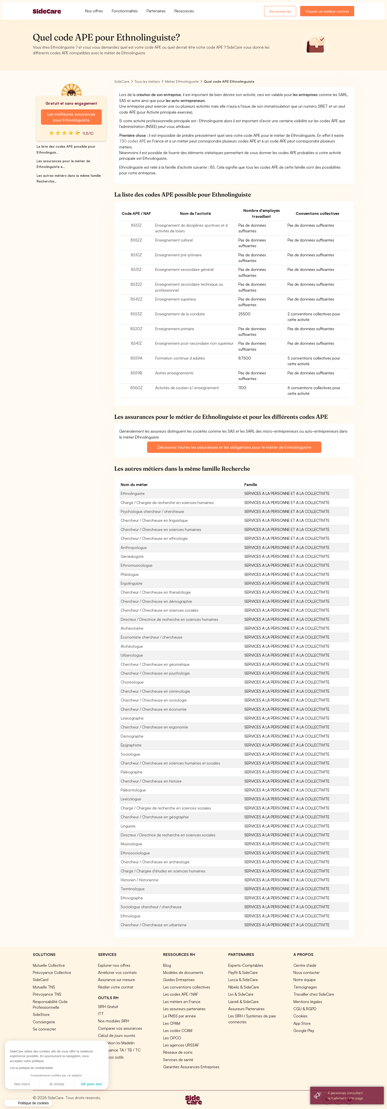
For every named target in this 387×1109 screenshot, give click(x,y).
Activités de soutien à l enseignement (187, 387)
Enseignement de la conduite (180, 313)
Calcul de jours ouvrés (116, 1035)
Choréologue (132, 682)
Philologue (130, 574)
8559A (136, 358)
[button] (28, 1103)
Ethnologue (130, 915)
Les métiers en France (181, 1001)
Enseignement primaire (174, 328)
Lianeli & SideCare (243, 1001)
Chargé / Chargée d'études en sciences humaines (163, 870)
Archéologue (132, 646)
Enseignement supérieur (175, 299)
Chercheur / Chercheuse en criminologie (155, 691)
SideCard (40, 979)
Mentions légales (307, 1001)
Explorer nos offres (114, 965)
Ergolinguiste (131, 583)
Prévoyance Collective (52, 972)
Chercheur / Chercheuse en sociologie (154, 700)
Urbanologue (132, 655)
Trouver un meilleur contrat (327, 11)
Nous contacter (306, 972)
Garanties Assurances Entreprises (191, 1066)
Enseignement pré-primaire (178, 254)
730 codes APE (132, 141)
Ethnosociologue (135, 852)
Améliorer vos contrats (117, 972)
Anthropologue (134, 547)
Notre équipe (304, 979)
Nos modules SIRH (113, 1020)
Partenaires (156, 10)
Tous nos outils (111, 1057)
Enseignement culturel (174, 240)
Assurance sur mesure (116, 979)
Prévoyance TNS (47, 994)
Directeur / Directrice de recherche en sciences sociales (168, 834)
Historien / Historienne (139, 879)
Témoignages (305, 987)
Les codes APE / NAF (180, 994)
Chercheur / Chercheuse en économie (154, 709)
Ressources (184, 10)
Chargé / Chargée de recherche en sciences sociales (166, 808)
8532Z (136, 284)
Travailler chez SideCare (313, 994)
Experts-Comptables (245, 965)
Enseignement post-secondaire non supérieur (194, 343)
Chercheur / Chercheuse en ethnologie (154, 538)
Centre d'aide (304, 965)
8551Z (136, 225)
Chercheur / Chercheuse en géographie (155, 816)
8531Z (136, 269)
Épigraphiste (131, 745)
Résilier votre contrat (115, 987)
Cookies (300, 1015)
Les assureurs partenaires (184, 1008)
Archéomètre (132, 628)
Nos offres (94, 10)
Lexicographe (132, 718)
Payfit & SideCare (243, 972)
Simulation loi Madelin (116, 1042)
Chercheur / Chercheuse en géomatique (155, 664)
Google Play (303, 1030)
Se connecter (280, 11)
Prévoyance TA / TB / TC (119, 1050)
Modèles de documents (183, 972)
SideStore (41, 1014)
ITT (101, 1013)
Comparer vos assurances (120, 1028)
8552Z (136, 240)
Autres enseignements (174, 372)
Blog (167, 965)
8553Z (136, 313)
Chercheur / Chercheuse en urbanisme (154, 924)
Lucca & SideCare (243, 979)
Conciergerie (44, 1021)
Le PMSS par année (179, 1015)
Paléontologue (133, 789)
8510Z (136, 254)
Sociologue (130, 754)
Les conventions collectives (186, 987)
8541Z (136, 343)
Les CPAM (171, 1023)
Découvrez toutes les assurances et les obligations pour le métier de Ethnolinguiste (234, 447)
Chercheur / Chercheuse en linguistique (154, 520)
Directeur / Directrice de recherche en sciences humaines (169, 619)
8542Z (136, 299)
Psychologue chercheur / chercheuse (152, 511)
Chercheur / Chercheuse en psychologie (155, 673)
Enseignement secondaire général (184, 269)
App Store (302, 1023)
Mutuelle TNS (44, 987)
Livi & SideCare (240, 994)
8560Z (136, 387)
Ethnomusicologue (137, 565)
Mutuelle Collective (49, 965)
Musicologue (131, 843)
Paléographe (131, 771)
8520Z (136, 328)
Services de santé (178, 1059)
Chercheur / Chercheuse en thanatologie (156, 592)
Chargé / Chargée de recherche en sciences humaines (167, 502)
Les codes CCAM (177, 1030)
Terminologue (133, 888)
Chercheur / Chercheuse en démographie (156, 601)
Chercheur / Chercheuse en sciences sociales (159, 610)
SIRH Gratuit (108, 1006)
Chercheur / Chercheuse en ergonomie (154, 727)
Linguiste (128, 826)
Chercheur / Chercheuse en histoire (151, 781)
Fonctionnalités (125, 10)
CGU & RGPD (304, 1008)
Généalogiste (132, 556)
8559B (136, 372)
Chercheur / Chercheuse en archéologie (155, 861)
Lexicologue (131, 798)
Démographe (132, 736)
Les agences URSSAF (181, 1045)
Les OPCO (172, 1037)
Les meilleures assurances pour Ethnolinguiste (71, 117)
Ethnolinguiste (133, 493)
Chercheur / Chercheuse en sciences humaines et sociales (170, 763)
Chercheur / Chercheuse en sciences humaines (161, 529)
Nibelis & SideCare (243, 987)
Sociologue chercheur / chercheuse (151, 906)
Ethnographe (132, 897)
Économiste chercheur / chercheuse (151, 637)
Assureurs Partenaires (246, 1008)
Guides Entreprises (179, 979)
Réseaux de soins (178, 1052)
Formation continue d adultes (180, 358)
